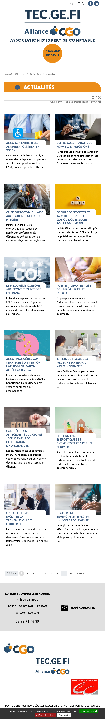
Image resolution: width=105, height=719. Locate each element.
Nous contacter (78, 607)
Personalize (64, 715)
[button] (3, 3)
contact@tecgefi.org (27, 612)
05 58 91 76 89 (27, 621)
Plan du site (12, 705)
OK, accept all (89, 711)
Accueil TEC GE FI (13, 74)
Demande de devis (52, 53)
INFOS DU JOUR (34, 74)
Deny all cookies (45, 715)
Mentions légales (33, 705)
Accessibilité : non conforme (64, 705)
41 (71, 573)
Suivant (80, 573)
